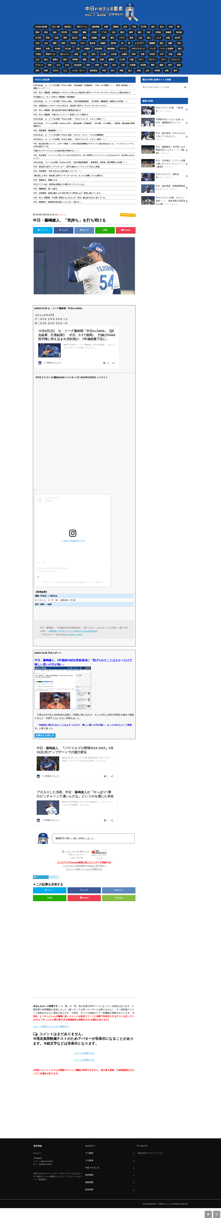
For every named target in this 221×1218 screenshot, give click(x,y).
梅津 (133, 31)
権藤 (94, 56)
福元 (164, 41)
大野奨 (160, 67)
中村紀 (38, 51)
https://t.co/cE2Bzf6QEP (86, 627)
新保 (182, 61)
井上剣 (68, 46)
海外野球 (89, 1171)
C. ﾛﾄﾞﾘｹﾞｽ (142, 41)
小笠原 (95, 31)
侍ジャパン (65, 51)
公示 (59, 61)
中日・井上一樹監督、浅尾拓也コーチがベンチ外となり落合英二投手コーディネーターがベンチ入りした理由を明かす (82, 88)
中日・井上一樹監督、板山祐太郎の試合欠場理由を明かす (57, 106)
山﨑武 (126, 51)
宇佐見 (74, 41)
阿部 (123, 67)
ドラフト (125, 46)
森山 (46, 56)
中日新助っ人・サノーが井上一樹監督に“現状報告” (54, 93)
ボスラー (155, 56)
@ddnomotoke (45, 1160)
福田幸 (115, 41)
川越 (134, 56)
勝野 (105, 36)
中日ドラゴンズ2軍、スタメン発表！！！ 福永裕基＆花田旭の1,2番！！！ (162, 193)
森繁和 (113, 56)
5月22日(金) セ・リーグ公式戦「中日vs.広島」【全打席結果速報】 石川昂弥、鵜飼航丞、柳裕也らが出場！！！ (80, 97)
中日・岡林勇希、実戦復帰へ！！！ (48, 126)
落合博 (94, 41)
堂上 (132, 67)
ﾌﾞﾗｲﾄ (105, 31)
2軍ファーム (83, 26)
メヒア (161, 36)
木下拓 (38, 36)
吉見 (86, 51)
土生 (37, 56)
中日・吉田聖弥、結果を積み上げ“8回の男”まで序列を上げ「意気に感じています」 (67, 189)
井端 (77, 51)
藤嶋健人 (55, 873)
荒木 (95, 51)
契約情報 (112, 46)
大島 (151, 31)
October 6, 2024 (74, 630)
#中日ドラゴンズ (67, 627)
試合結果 (100, 46)
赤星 (170, 67)
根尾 (107, 26)
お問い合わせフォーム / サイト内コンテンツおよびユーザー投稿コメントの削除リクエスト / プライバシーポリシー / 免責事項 (57, 1172)
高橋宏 (117, 26)
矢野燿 (135, 61)
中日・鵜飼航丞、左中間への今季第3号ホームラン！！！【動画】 (163, 143)
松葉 (171, 36)
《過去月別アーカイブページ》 (150, 1149)
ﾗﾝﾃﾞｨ (166, 56)
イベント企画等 (169, 46)
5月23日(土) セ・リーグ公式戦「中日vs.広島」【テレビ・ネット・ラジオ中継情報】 (68, 131)
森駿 (173, 41)
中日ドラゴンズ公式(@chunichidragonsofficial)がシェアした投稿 (71, 578)
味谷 (66, 56)
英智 (98, 61)
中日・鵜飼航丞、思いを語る (45, 185)
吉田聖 (145, 61)
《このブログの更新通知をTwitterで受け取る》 (84, 862)
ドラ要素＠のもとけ (163, 1200)
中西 (136, 26)
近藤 (182, 51)
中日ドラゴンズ (140, 46)
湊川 (178, 67)
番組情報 (96, 26)
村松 (46, 31)
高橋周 (171, 31)
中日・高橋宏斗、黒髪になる (45, 176)
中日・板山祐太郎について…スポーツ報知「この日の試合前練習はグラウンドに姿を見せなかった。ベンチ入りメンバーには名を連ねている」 (83, 141)
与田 (125, 61)
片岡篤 (76, 56)
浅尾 (50, 61)
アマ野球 (89, 1149)
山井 (150, 67)
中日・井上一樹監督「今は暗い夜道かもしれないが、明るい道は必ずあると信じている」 (70, 193)
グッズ (155, 46)
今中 (164, 51)
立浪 (173, 26)
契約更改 (95, 67)
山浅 (37, 41)
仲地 (57, 36)
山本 (46, 41)
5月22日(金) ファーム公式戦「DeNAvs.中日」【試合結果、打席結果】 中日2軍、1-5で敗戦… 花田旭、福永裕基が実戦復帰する (84, 120)
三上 (66, 67)
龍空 (124, 31)
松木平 (181, 36)
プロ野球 (89, 1156)
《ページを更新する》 (84, 1049)
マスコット (179, 56)
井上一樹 (56, 26)
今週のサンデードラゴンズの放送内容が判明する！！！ (56, 147)
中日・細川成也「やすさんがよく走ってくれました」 (163, 131)
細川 (155, 26)
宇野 (107, 61)
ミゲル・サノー (79, 67)
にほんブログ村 (76, 854)
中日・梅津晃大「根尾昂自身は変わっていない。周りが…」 (58, 198)
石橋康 (95, 36)
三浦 (78, 46)
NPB (68, 61)
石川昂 (145, 26)
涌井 (142, 31)
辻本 (115, 31)
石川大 (56, 67)
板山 (151, 36)
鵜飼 (86, 31)
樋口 (183, 46)
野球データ (51, 51)
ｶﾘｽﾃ (84, 41)
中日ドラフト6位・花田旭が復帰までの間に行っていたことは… (59, 180)
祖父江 (76, 36)
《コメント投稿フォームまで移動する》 (84, 865)
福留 (86, 56)
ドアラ (124, 36)
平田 (105, 67)
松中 (116, 61)
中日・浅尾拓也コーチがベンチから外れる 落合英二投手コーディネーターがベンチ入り (70, 102)
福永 (55, 31)
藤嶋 (86, 36)
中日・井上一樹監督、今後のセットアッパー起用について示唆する (60, 110)
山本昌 (115, 51)
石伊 (182, 41)
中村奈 (58, 46)
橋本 (114, 36)
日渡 (173, 51)
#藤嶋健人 (53, 627)
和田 (136, 51)
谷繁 (145, 51)
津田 (66, 36)
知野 (64, 41)
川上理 (124, 56)
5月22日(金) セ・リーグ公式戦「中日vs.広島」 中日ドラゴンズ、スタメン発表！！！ (69, 115)
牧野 (46, 67)
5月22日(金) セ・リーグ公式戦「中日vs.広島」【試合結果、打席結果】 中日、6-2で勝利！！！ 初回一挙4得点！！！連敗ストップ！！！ (83, 82)
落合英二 (68, 26)
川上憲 (104, 51)
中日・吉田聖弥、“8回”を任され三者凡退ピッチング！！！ (57, 167)
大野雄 (161, 31)
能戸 (173, 61)
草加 (48, 36)
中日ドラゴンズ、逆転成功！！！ (163, 170)
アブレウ (39, 61)
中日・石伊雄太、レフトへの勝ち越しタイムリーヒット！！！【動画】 (163, 156)
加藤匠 (104, 41)
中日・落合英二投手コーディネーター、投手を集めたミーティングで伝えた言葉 (66, 163)
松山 (164, 26)
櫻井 (155, 61)
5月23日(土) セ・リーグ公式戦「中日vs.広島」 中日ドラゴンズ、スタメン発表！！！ (69, 135)
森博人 (56, 56)
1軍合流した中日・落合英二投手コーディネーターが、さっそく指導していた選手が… (68, 171)
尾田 (134, 36)
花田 (37, 67)
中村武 (154, 51)
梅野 (55, 41)
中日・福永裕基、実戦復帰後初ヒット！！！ (163, 181)
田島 (141, 67)
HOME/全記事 (41, 26)
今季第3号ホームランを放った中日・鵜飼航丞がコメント (162, 118)
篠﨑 (164, 61)
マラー (143, 56)
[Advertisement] (61, 944)
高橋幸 (38, 46)
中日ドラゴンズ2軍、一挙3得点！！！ (161, 106)
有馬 (48, 46)
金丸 (127, 26)
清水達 (182, 31)
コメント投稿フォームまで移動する (51, 1022)
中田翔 (76, 31)
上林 (143, 36)
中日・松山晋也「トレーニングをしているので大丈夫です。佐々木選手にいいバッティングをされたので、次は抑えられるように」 (83, 152)
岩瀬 (103, 56)
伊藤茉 (88, 46)
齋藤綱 (154, 41)
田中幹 (65, 31)
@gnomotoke (47, 1157)
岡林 (37, 31)
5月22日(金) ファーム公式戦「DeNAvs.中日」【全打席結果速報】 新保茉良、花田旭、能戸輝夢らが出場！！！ (80, 158)
